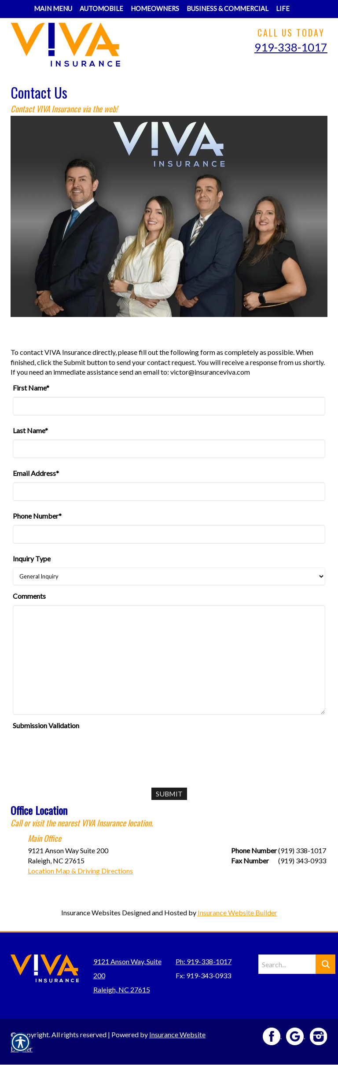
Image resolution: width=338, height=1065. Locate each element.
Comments (29, 596)
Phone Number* (37, 516)
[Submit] (169, 794)
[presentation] (80, 751)
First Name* (31, 387)
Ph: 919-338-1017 (203, 962)
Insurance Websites (91, 913)
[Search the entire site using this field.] (287, 964)
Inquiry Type (32, 558)
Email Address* (36, 473)
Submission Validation (46, 725)
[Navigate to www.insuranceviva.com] (297, 3)
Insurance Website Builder (237, 913)
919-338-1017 (290, 47)
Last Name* (30, 430)
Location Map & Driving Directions (80, 870)
